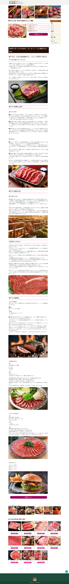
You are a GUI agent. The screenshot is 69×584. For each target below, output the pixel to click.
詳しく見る (14, 533)
